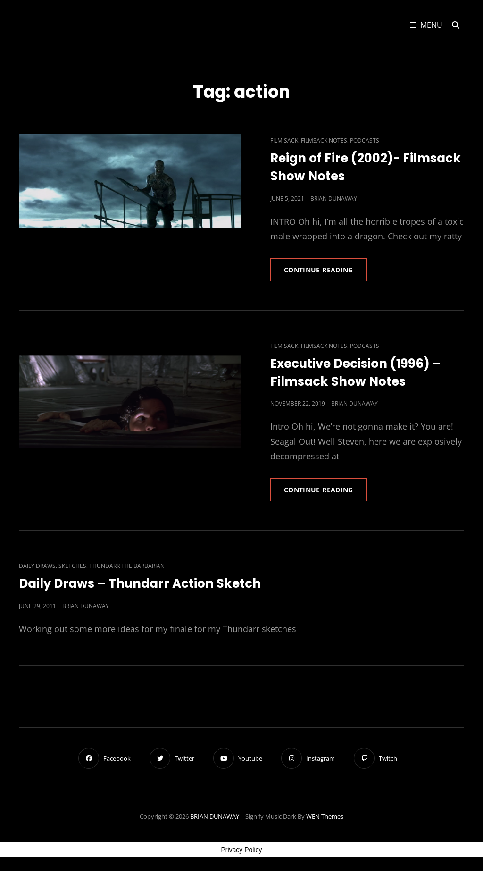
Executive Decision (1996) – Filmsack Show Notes (355, 372)
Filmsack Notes (324, 140)
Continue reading (325, 272)
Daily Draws (37, 566)
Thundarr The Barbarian (127, 566)
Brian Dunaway (333, 198)
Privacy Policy (241, 850)
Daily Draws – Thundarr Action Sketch (140, 583)
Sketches (72, 566)
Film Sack (284, 140)
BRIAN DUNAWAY (214, 816)
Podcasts (364, 140)
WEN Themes (324, 816)
